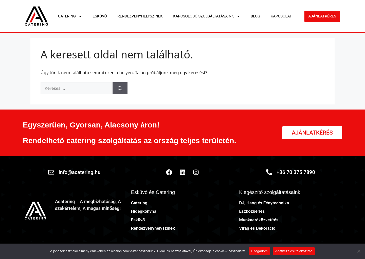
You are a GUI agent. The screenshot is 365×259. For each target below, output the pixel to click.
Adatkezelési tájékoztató (293, 251)
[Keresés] (120, 88)
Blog (255, 16)
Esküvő (100, 16)
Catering (70, 16)
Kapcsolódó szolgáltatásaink (206, 16)
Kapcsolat (281, 16)
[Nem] (358, 251)
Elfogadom (259, 251)
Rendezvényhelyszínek (139, 16)
